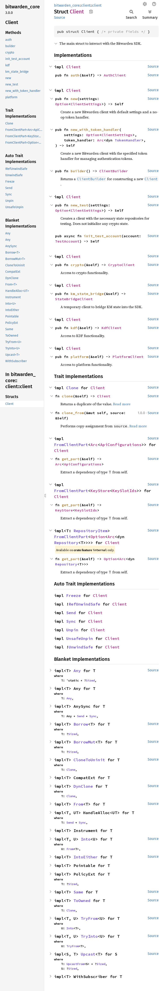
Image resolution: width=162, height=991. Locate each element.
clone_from (73, 413)
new (74, 98)
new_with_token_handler (95, 129)
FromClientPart (71, 444)
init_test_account (102, 236)
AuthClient (115, 75)
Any (77, 670)
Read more (121, 404)
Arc (100, 140)
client (85, 5)
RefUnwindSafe (84, 604)
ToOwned (81, 900)
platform (79, 356)
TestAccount (67, 241)
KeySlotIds (124, 490)
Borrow (80, 724)
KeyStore (100, 490)
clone (67, 396)
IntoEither (85, 856)
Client (73, 66)
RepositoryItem (90, 530)
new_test (79, 205)
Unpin (72, 629)
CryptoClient (121, 265)
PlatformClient (128, 356)
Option (61, 104)
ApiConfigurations (120, 444)
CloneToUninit (89, 759)
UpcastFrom (75, 964)
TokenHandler (128, 140)
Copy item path (91, 11)
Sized (90, 680)
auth (75, 75)
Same (78, 892)
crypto (77, 265)
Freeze (73, 595)
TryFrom (89, 918)
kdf (74, 328)
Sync (71, 621)
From (78, 804)
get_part (70, 459)
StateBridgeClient (74, 299)
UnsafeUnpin (79, 638)
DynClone (83, 786)
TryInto (89, 936)
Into (85, 839)
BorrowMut (84, 742)
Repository (66, 542)
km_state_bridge (87, 293)
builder (78, 171)
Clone (72, 387)
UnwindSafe (81, 647)
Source (59, 17)
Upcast (88, 954)
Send (71, 612)
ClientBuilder (113, 171)
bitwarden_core (66, 5)
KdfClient (111, 328)
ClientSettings (86, 104)
